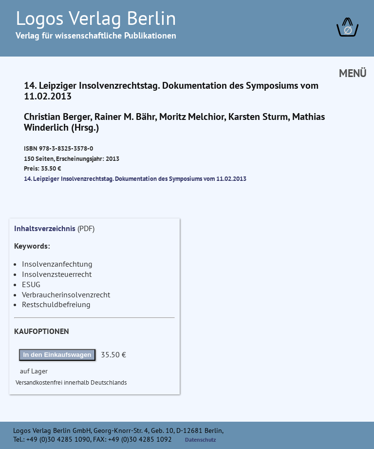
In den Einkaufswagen (57, 354)
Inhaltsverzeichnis (44, 228)
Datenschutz (200, 439)
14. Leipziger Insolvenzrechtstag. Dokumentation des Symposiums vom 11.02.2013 (135, 178)
